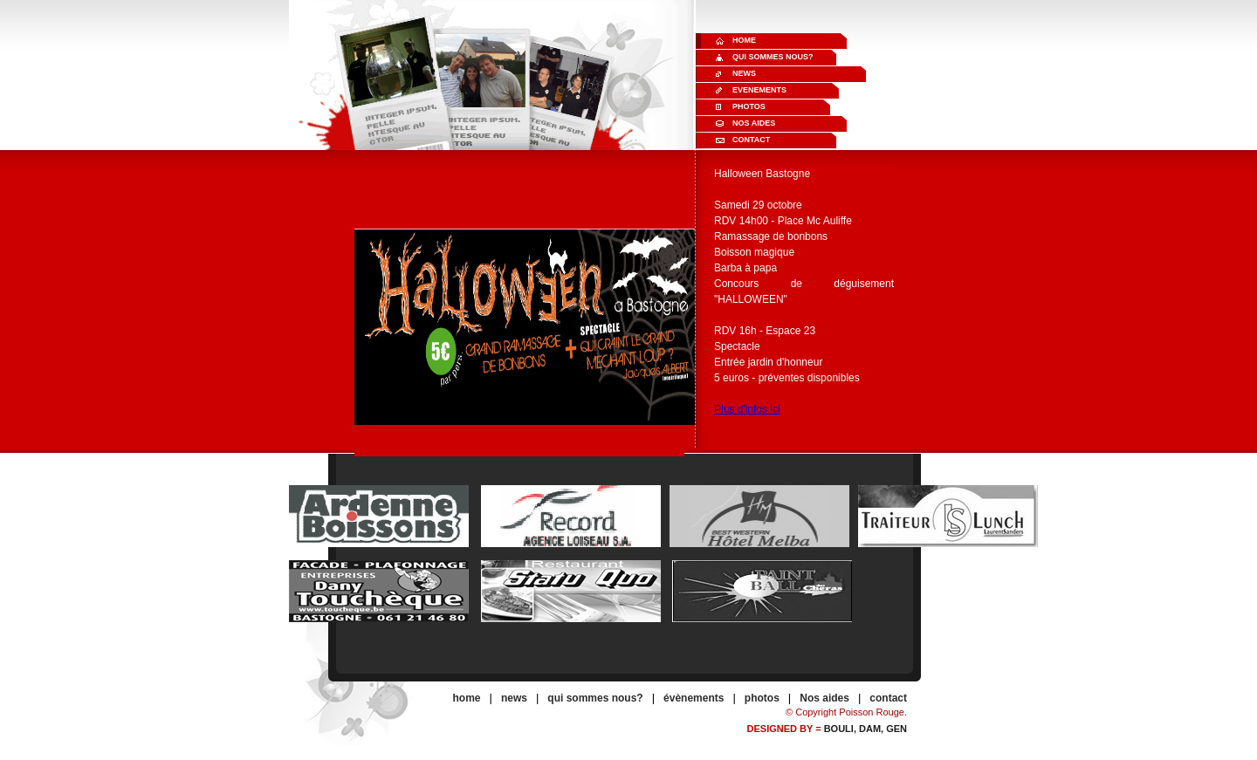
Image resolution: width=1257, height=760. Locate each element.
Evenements (759, 90)
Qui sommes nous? (773, 56)
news (514, 698)
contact (888, 698)
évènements (693, 698)
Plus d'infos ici (747, 409)
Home (744, 40)
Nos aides (753, 123)
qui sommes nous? (594, 698)
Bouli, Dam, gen (865, 728)
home (467, 698)
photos (762, 698)
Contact (751, 139)
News (744, 73)
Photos (749, 106)
